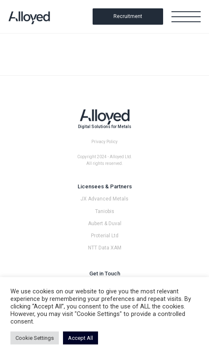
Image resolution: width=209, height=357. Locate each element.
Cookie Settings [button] (34, 338)
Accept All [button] (80, 338)
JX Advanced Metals (104, 199)
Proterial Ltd (104, 236)
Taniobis (104, 211)
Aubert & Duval (104, 223)
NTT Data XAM (104, 248)
